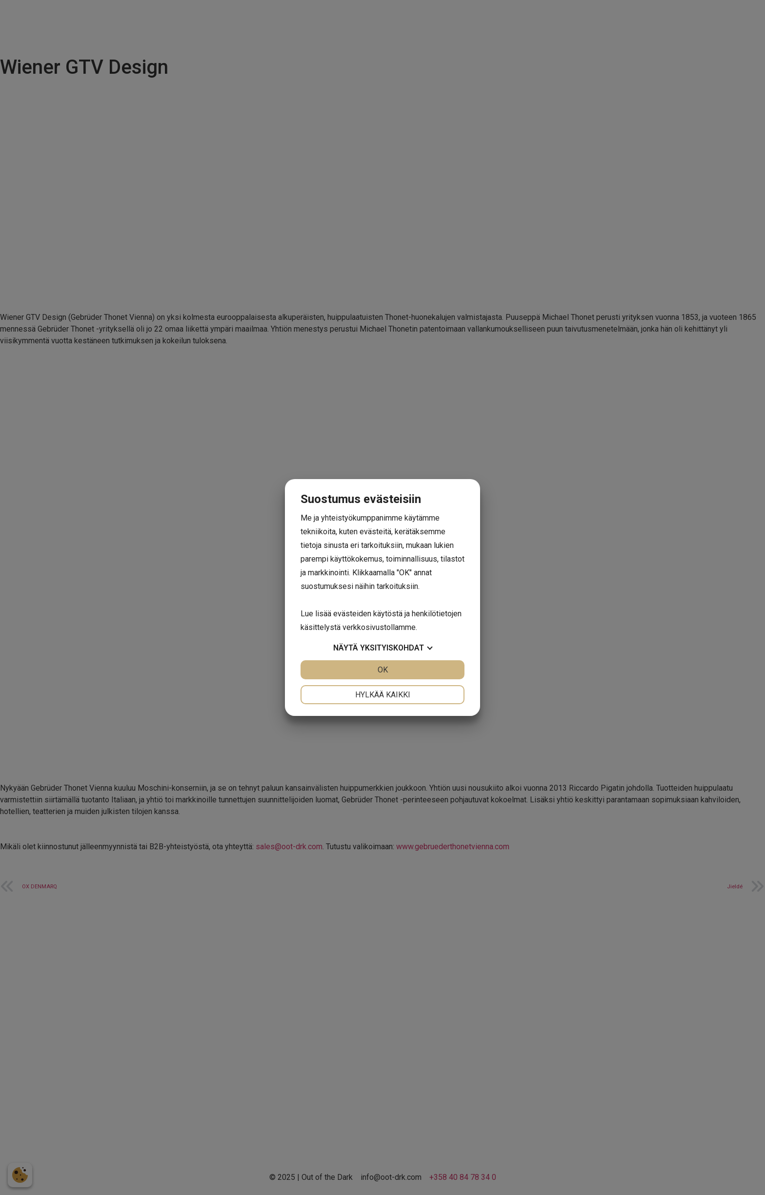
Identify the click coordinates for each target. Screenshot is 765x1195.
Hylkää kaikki (382, 694)
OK (383, 669)
